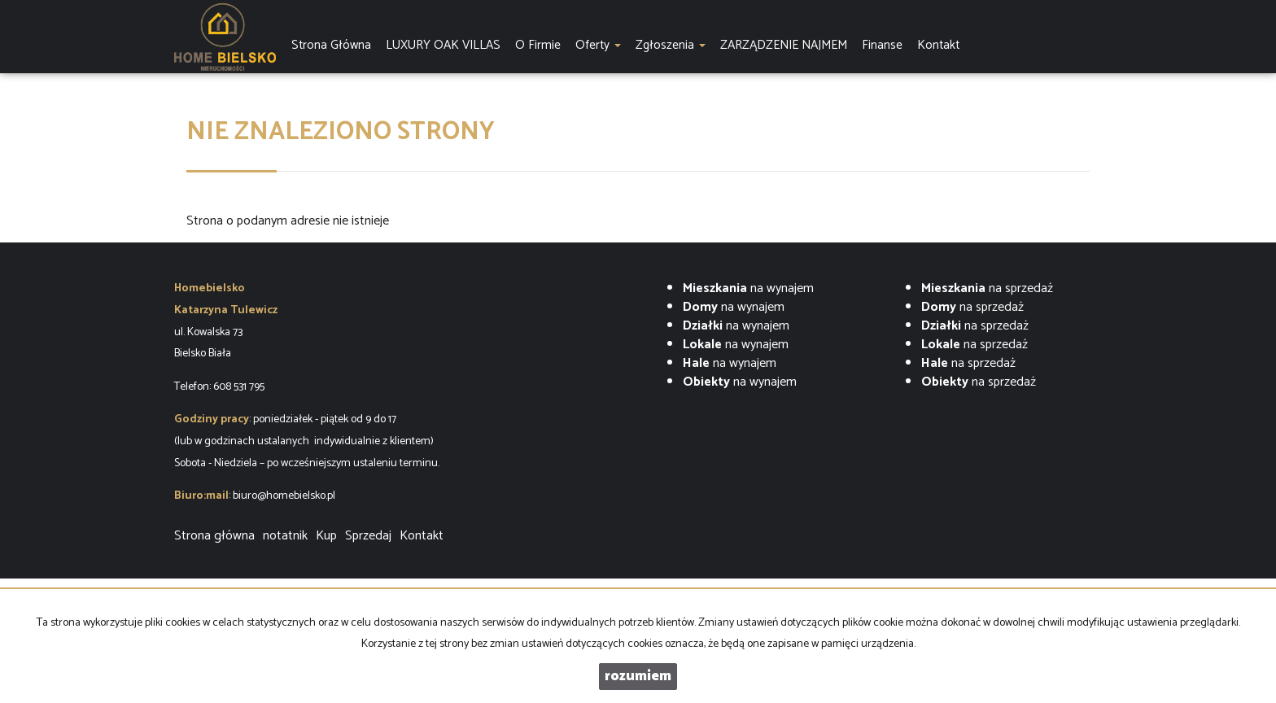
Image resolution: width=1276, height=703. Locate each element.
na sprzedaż (987, 288)
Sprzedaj (368, 536)
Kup (326, 536)
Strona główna (214, 536)
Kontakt (422, 536)
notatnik (285, 536)
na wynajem (748, 288)
